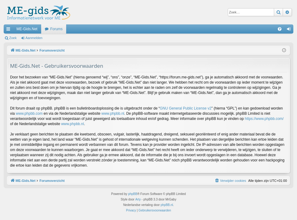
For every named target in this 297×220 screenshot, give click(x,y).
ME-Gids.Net (27, 29)
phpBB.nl (167, 205)
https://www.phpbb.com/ (264, 119)
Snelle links (9, 30)
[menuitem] (279, 29)
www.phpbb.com (29, 113)
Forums (56, 29)
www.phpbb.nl (113, 113)
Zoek (12, 38)
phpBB (132, 194)
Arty (138, 199)
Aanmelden (34, 38)
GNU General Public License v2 (185, 108)
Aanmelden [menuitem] (290, 30)
